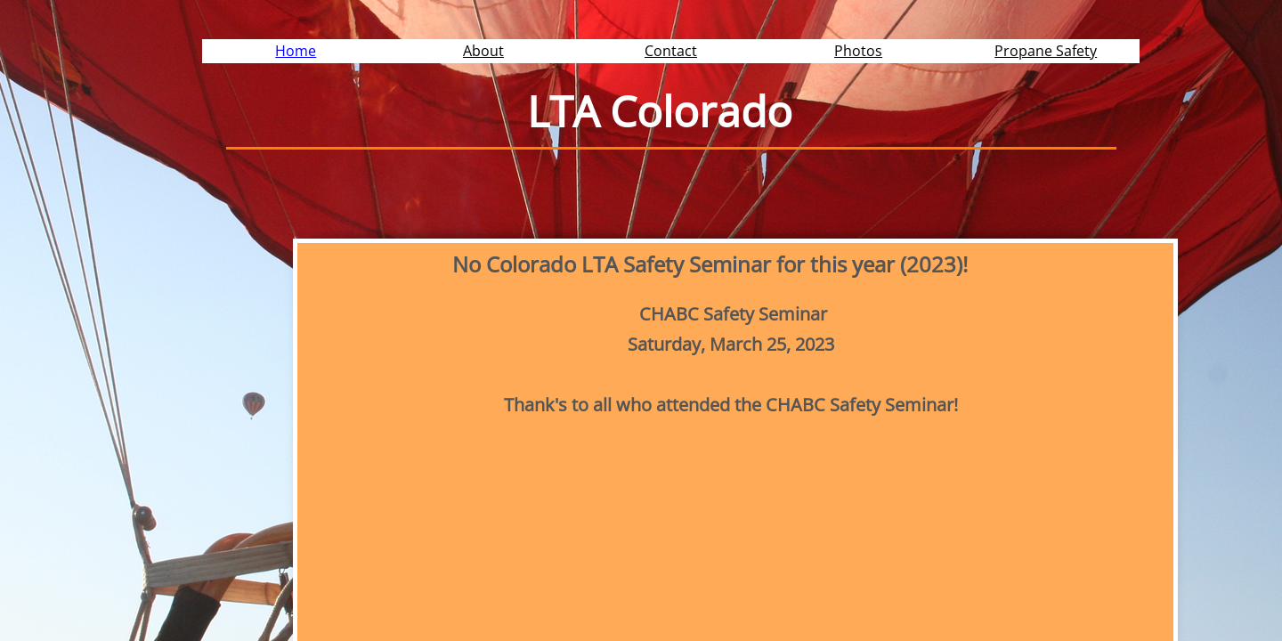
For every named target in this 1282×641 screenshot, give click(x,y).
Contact (671, 51)
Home (295, 51)
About (483, 51)
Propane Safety (1045, 51)
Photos (858, 51)
